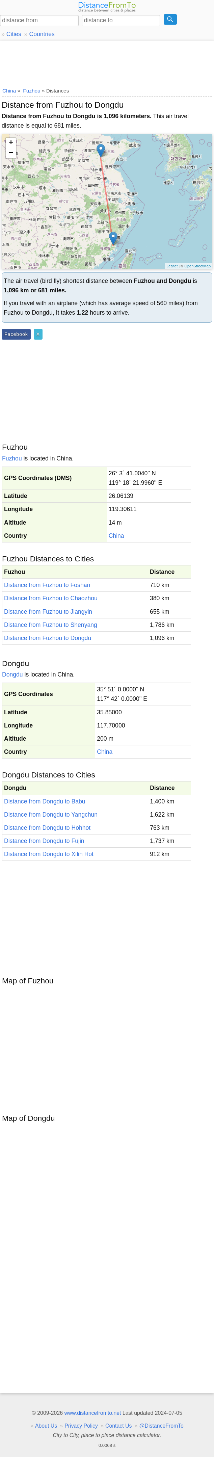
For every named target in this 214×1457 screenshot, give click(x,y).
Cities (13, 34)
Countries (41, 34)
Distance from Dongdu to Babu (44, 801)
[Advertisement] (107, 62)
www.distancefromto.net (92, 1413)
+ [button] (11, 143)
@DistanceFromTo (161, 1426)
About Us (46, 1426)
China (116, 535)
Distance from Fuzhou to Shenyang (50, 624)
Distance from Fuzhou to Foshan (47, 585)
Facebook (16, 334)
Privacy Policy (81, 1426)
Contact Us (118, 1426)
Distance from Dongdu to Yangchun (51, 814)
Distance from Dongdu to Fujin (44, 841)
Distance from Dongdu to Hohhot (47, 827)
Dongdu (12, 674)
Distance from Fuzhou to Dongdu (47, 638)
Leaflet (172, 266)
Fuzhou (12, 458)
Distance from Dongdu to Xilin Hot (48, 854)
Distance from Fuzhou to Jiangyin (48, 611)
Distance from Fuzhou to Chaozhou (51, 598)
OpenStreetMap (197, 266)
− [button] (11, 153)
